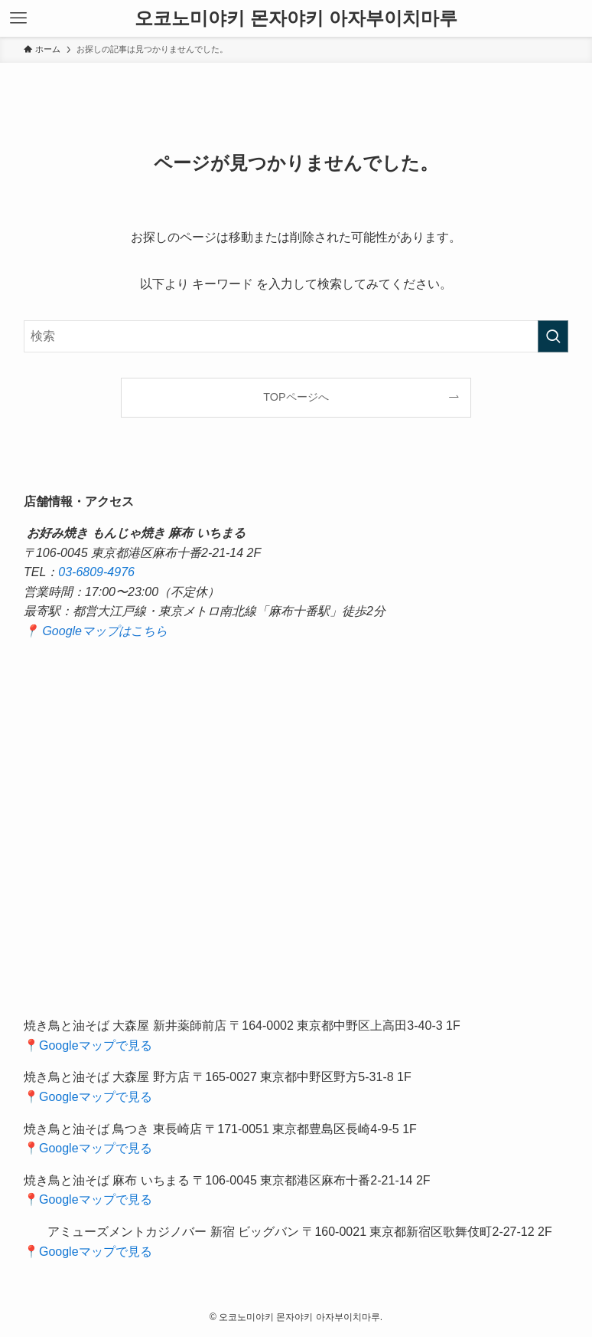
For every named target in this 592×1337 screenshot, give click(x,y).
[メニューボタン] (18, 18)
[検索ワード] (296, 336)
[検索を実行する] (553, 336)
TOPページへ (295, 397)
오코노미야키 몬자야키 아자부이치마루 (296, 18)
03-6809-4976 (96, 571)
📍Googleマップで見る (88, 1045)
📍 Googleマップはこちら (96, 630)
